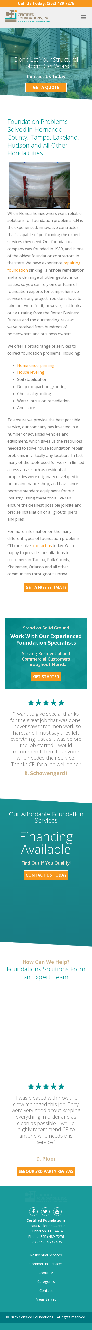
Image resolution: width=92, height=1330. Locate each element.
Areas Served (46, 1282)
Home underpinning (35, 365)
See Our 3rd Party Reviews (46, 1171)
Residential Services (46, 1237)
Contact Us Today (46, 875)
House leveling (30, 372)
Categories (46, 1264)
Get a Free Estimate (46, 587)
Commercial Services (46, 1246)
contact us (42, 545)
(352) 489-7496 (49, 1224)
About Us (46, 1255)
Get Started (46, 676)
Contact (46, 1273)
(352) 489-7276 (51, 1219)
